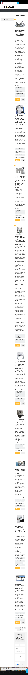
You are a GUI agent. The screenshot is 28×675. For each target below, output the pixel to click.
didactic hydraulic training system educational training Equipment (20, 155)
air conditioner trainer (19, 450)
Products (6, 10)
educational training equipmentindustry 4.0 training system (19, 88)
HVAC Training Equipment (19, 501)
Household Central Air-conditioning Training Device (20, 613)
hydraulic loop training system (19, 152)
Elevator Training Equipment (20, 217)
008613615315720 (14, 1)
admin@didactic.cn (6, 1)
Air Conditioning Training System (19, 399)
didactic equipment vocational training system (19, 91)
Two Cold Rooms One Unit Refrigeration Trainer (20, 560)
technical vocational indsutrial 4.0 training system (20, 96)
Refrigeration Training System (19, 506)
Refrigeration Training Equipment (19, 396)
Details (23, 99)
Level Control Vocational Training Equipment (19, 340)
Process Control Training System (19, 342)
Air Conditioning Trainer (19, 617)
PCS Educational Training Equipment (19, 334)
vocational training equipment (18, 211)
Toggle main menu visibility (24, 6)
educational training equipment (19, 213)
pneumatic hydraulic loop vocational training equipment (19, 149)
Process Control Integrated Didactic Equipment (20, 337)
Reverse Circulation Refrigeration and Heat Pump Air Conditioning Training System (19, 392)
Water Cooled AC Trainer (19, 503)
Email (17, 99)
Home (2, 10)
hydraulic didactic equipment (20, 157)
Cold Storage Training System (19, 565)
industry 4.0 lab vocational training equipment (19, 94)
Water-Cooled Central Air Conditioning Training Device (20, 499)
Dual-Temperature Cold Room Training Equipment (19, 558)
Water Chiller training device (20, 444)
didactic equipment (18, 215)
